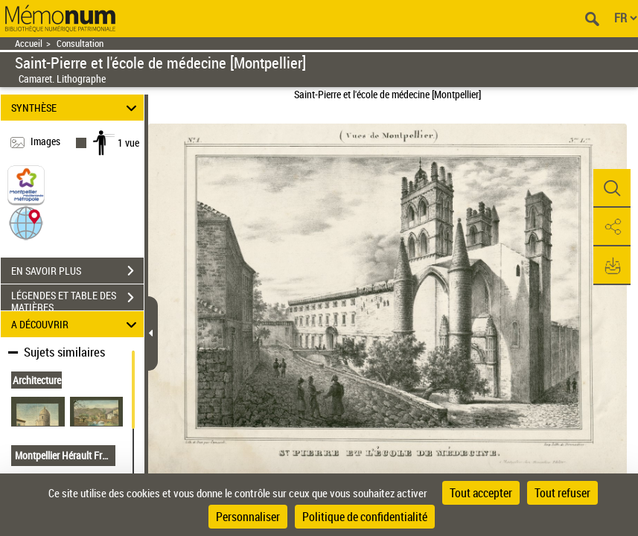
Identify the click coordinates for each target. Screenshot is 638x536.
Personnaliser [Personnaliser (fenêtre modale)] (248, 516)
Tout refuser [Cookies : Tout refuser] (562, 493)
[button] (26, 222)
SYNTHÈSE (76, 108)
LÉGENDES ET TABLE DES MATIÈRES (77, 299)
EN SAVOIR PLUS (77, 271)
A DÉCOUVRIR (76, 324)
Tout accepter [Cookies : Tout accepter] (481, 493)
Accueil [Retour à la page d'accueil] (28, 43)
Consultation (80, 43)
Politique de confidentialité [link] (364, 516)
